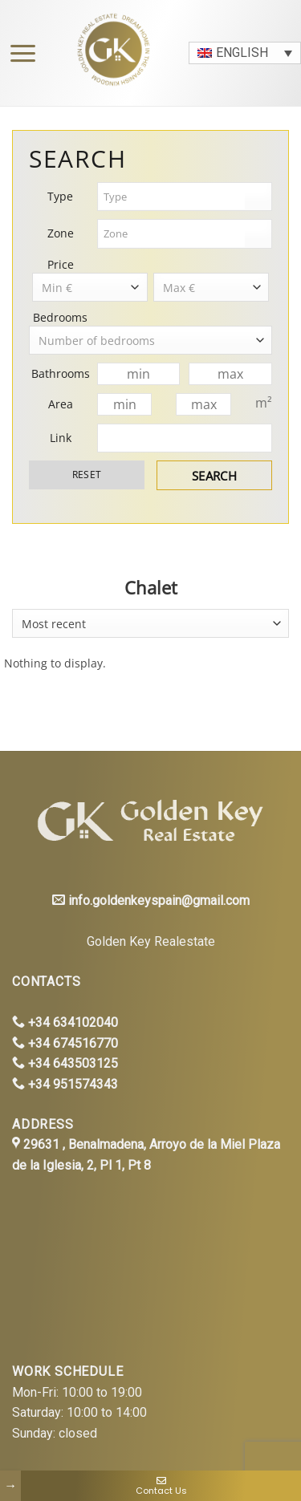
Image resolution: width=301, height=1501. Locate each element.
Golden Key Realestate (151, 941)
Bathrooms (60, 373)
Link (60, 437)
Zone (60, 233)
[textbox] (172, 197)
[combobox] (150, 623)
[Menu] (19, 53)
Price (60, 264)
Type (60, 196)
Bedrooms (60, 317)
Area (60, 404)
